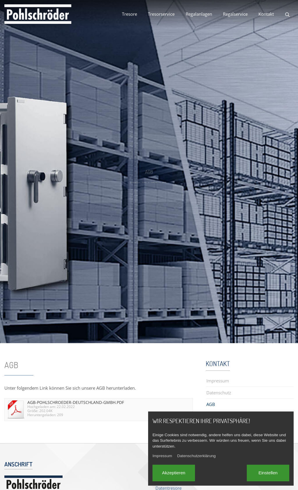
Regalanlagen (199, 14)
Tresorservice (161, 14)
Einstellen (268, 472)
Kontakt (266, 14)
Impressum (162, 456)
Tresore (129, 14)
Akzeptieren (173, 472)
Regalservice (235, 14)
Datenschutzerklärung (196, 456)
